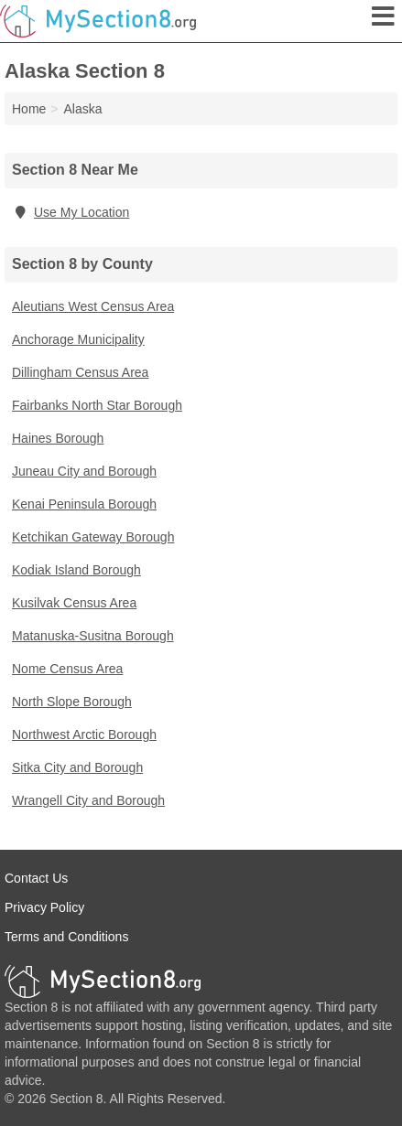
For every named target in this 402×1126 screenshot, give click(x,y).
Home (29, 109)
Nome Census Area (67, 668)
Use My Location (70, 212)
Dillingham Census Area (80, 372)
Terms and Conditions (66, 936)
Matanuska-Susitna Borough (93, 635)
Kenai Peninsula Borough (84, 504)
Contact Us (36, 878)
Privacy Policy (44, 907)
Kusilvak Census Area (74, 602)
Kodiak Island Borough (76, 570)
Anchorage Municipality (78, 339)
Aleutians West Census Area (93, 306)
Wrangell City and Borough (88, 800)
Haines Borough (57, 438)
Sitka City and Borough (77, 767)
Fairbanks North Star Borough (97, 405)
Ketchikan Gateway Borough (93, 537)
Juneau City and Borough (84, 471)
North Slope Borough (72, 701)
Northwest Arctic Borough (84, 734)
